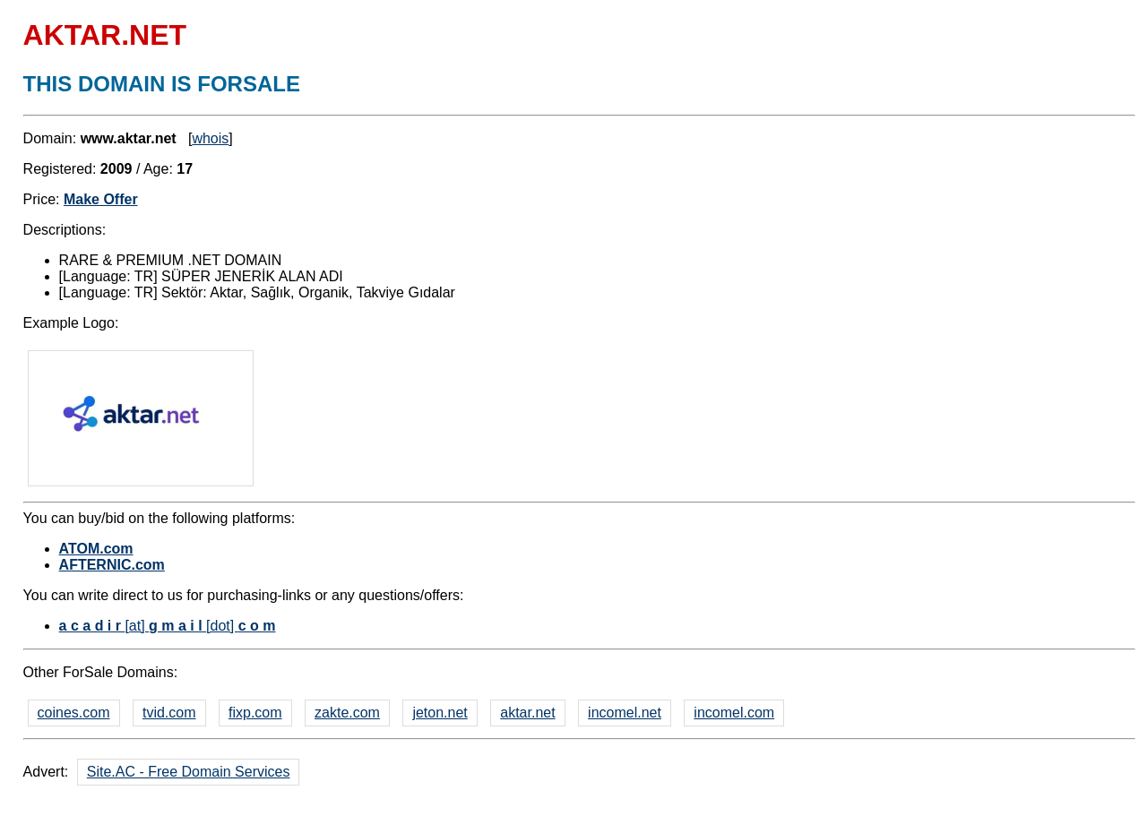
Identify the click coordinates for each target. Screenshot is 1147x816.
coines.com (74, 712)
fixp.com (255, 712)
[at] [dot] (167, 625)
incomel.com (734, 712)
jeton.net (439, 712)
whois (210, 138)
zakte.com (347, 712)
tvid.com (169, 712)
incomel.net (624, 712)
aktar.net (527, 712)
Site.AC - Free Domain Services (188, 771)
